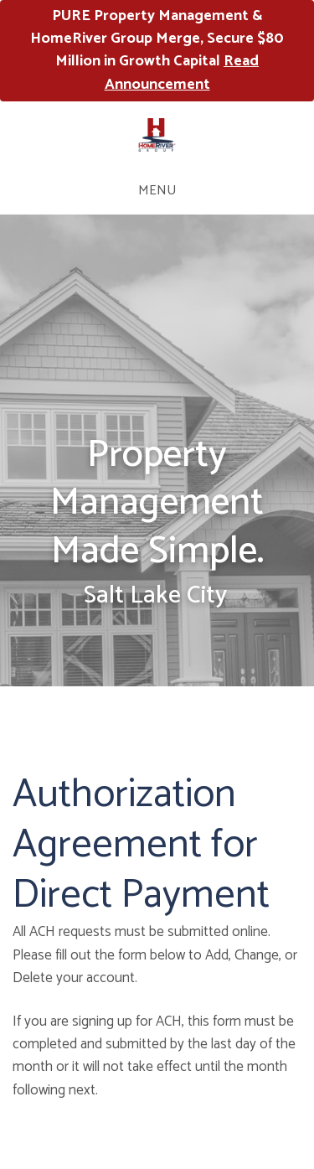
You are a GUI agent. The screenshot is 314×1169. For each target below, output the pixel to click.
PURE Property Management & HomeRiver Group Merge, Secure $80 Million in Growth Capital (157, 50)
